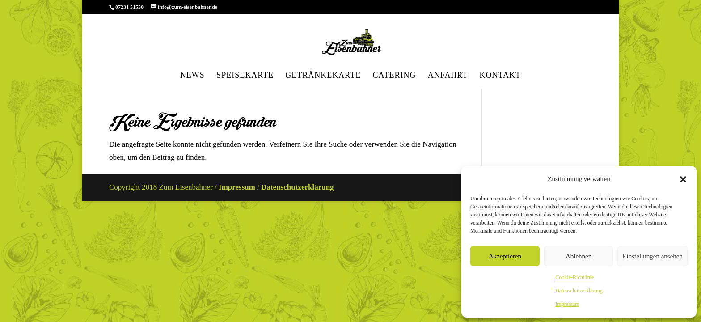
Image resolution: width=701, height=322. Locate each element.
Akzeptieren (505, 256)
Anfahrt (448, 76)
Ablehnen (578, 256)
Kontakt (500, 76)
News (192, 76)
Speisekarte (245, 76)
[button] (683, 179)
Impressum (567, 304)
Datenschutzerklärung (578, 291)
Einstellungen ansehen (652, 256)
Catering (394, 76)
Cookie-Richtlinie (574, 277)
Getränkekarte (323, 76)
